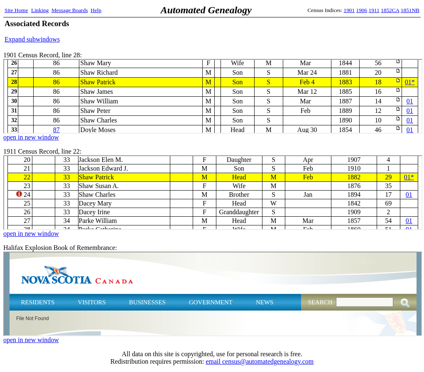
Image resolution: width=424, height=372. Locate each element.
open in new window (31, 137)
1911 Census (212, 192)
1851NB (410, 10)
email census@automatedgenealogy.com (260, 361)
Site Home (16, 10)
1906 (362, 10)
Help (96, 10)
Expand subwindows (32, 39)
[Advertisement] (322, 31)
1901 (349, 10)
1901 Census (212, 96)
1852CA (390, 10)
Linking (40, 10)
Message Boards (69, 10)
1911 (374, 10)
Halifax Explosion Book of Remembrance (212, 294)
